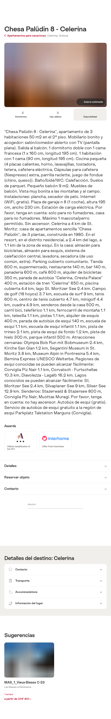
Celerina (64, 558)
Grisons (63, 35)
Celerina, (52, 35)
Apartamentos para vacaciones (25, 35)
